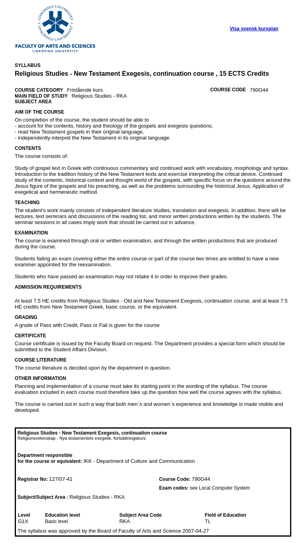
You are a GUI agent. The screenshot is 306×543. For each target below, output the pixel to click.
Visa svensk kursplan (254, 28)
